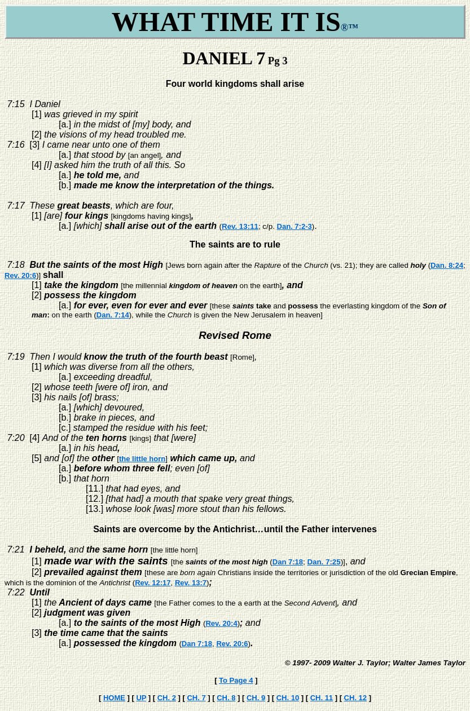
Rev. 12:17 (152, 582)
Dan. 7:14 (112, 315)
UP (141, 698)
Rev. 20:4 (221, 623)
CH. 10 (287, 698)
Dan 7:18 (288, 562)
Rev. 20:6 (20, 275)
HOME (114, 698)
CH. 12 (355, 698)
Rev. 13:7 (191, 582)
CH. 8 (226, 698)
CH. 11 (321, 698)
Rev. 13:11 (240, 226)
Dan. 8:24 (447, 265)
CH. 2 (166, 698)
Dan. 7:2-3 (294, 226)
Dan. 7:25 (323, 562)
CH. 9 (256, 698)
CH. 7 (196, 698)
